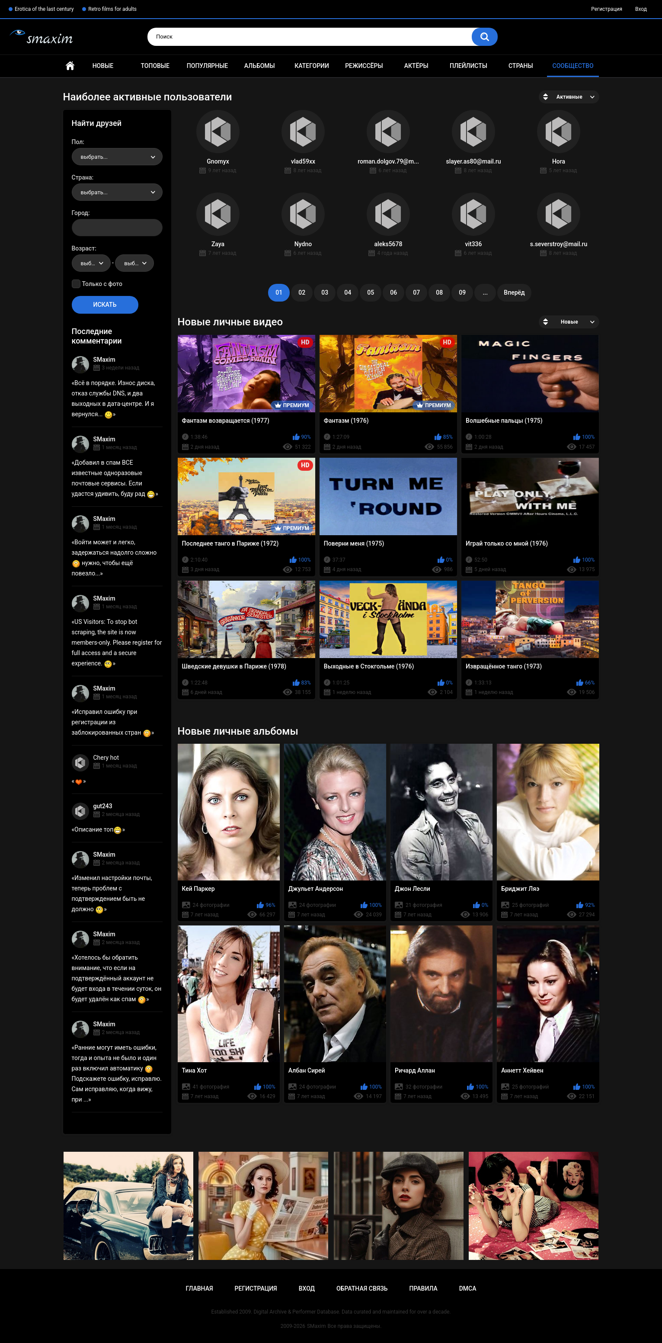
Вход (641, 9)
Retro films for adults (112, 9)
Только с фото (102, 283)
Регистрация (606, 9)
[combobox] (117, 156)
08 (439, 292)
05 (370, 292)
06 (393, 292)
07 (416, 292)
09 (462, 292)
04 (347, 292)
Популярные (207, 65)
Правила (423, 1288)
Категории (311, 65)
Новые (103, 65)
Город (80, 212)
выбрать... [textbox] (94, 157)
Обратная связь (361, 1288)
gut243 (102, 806)
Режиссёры (364, 65)
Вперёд (514, 292)
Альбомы (259, 65)
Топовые (155, 65)
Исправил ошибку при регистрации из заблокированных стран (111, 722)
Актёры (416, 65)
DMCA (468, 1288)
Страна (82, 177)
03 (324, 292)
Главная (70, 66)
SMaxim (104, 359)
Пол (77, 141)
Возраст (83, 248)
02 (301, 292)
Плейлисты (468, 65)
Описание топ (98, 829)
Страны (520, 65)
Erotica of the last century (44, 9)
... (485, 292)
